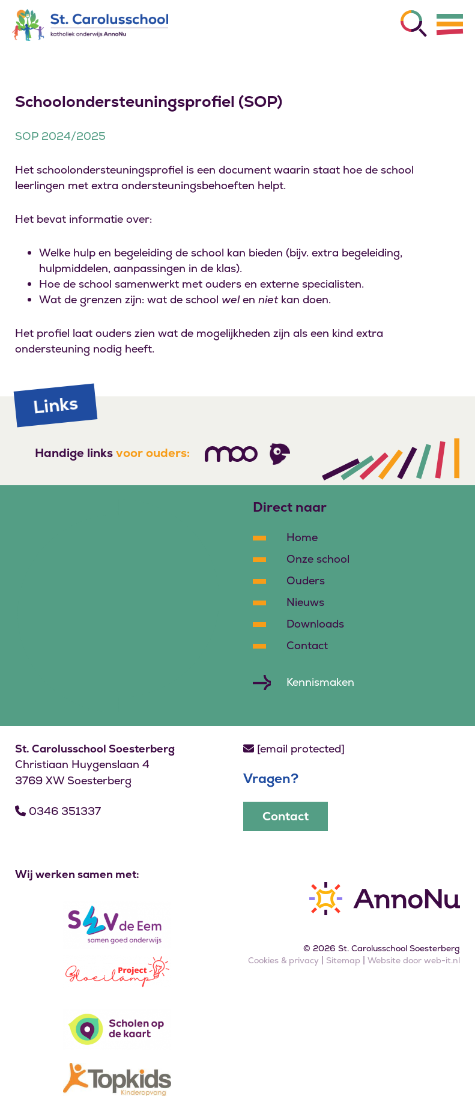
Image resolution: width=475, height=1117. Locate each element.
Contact (307, 645)
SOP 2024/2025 (60, 136)
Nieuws (305, 602)
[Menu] (450, 24)
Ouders (305, 580)
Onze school (317, 559)
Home (302, 537)
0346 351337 (58, 811)
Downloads (315, 624)
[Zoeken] (414, 23)
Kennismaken (320, 682)
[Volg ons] (231, 454)
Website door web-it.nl (414, 960)
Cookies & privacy (283, 960)
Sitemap (343, 960)
